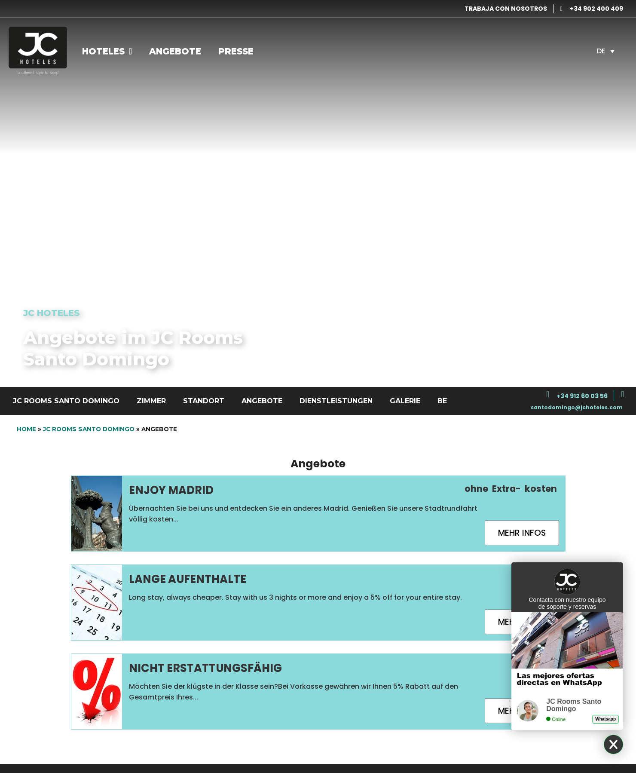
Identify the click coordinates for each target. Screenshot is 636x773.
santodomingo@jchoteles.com (577, 407)
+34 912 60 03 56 (582, 396)
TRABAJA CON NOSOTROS (506, 8)
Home (26, 429)
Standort (203, 401)
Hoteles (107, 51)
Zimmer (151, 401)
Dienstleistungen (336, 401)
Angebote (175, 51)
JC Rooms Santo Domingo (66, 401)
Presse (236, 51)
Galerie (405, 401)
